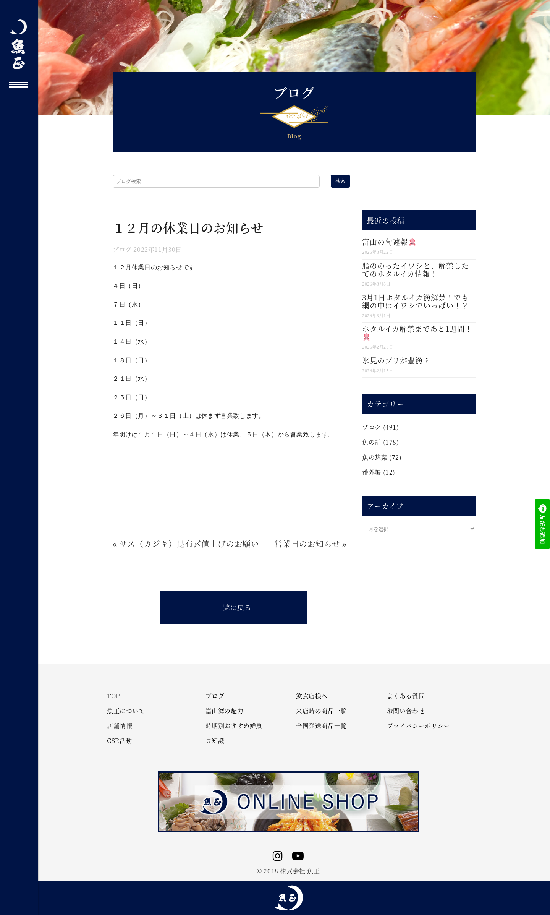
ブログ (122, 249)
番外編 (371, 472)
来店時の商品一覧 (321, 711)
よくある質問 (406, 696)
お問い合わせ (406, 711)
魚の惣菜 (374, 457)
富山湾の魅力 (224, 711)
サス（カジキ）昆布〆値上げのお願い (189, 543)
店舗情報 (119, 726)
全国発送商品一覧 (321, 726)
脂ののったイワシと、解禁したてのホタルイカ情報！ (415, 269)
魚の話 (371, 442)
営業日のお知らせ (307, 543)
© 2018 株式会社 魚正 (288, 870)
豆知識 (215, 741)
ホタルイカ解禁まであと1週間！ (417, 332)
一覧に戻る (233, 607)
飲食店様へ (312, 696)
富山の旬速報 (389, 242)
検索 (340, 181)
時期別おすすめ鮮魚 (233, 726)
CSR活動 (119, 741)
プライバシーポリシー (418, 726)
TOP (113, 696)
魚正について (126, 711)
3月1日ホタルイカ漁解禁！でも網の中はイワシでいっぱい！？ (415, 301)
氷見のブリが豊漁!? (395, 360)
